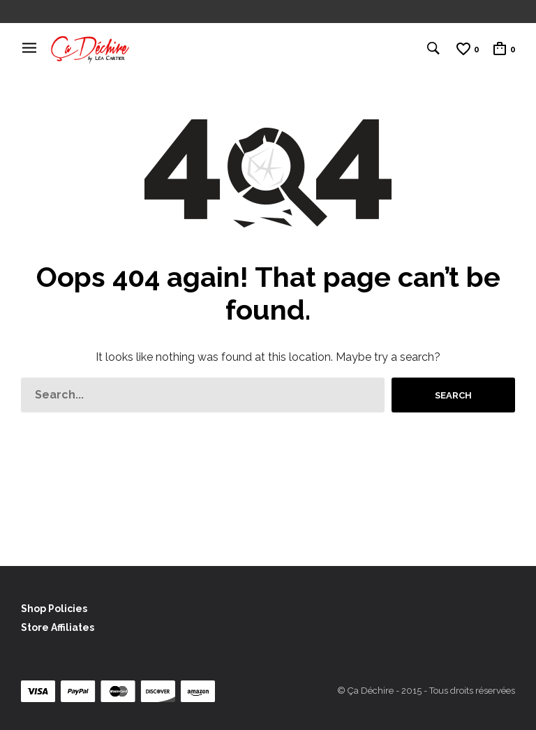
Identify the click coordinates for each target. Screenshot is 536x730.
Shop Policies (54, 608)
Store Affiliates (57, 627)
